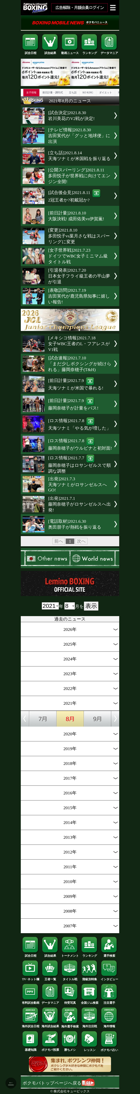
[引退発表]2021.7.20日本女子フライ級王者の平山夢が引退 (79, 276)
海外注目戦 (90, 1025)
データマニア (109, 52)
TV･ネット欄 (31, 978)
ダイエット (105, 92)
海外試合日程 (31, 1025)
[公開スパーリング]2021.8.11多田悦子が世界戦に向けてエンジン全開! (79, 176)
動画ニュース (70, 52)
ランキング (90, 52)
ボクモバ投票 (50, 1048)
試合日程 (31, 52)
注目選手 (109, 1001)
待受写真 (70, 1001)
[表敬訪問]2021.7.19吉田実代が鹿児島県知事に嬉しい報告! (79, 296)
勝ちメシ (70, 1048)
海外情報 (109, 1025)
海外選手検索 (70, 1025)
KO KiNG (88, 92)
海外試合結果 (50, 1025)
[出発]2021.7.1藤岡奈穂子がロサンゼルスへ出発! (79, 504)
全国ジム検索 (90, 1001)
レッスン (90, 1049)
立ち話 (73, 92)
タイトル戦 (70, 978)
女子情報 (31, 92)
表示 (91, 606)
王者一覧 (50, 978)
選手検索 (109, 954)
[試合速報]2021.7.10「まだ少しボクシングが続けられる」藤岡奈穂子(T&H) (79, 364)
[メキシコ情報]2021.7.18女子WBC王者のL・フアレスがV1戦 (79, 343)
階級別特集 (90, 978)
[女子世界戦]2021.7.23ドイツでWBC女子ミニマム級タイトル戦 (78, 256)
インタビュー (109, 978)
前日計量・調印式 (52, 92)
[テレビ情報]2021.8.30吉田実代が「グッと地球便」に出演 (79, 135)
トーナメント (70, 954)
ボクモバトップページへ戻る (59, 1083)
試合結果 (50, 52)
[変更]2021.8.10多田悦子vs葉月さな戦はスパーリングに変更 (79, 236)
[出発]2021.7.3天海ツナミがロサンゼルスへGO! (77, 484)
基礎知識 (31, 1048)
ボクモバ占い (109, 1049)
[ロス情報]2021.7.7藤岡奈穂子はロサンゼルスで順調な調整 (79, 464)
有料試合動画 (31, 1001)
